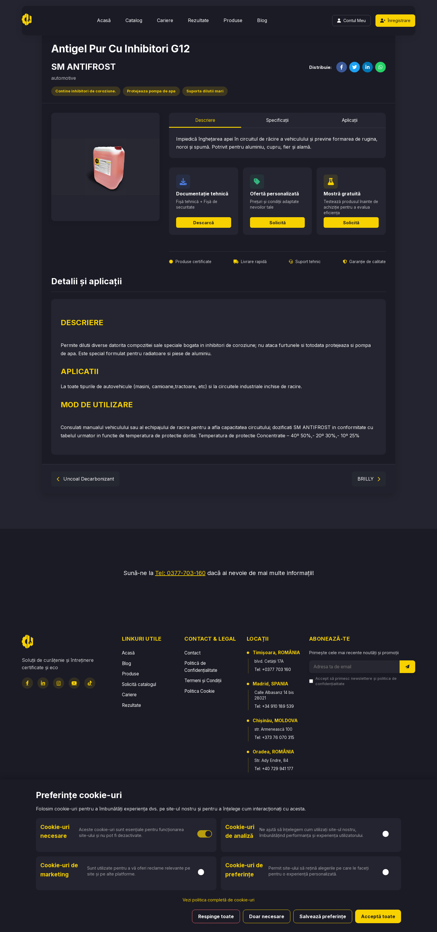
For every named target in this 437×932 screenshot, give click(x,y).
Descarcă (203, 222)
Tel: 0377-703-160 (180, 573)
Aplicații (349, 120)
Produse (233, 20)
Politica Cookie (199, 691)
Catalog (133, 20)
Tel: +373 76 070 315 (274, 737)
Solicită (277, 222)
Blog (262, 20)
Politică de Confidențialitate (200, 666)
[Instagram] (58, 683)
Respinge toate (216, 916)
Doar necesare (266, 916)
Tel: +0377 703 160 (272, 669)
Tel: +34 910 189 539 (274, 706)
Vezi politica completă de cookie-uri (218, 899)
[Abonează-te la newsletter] (407, 666)
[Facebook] (27, 683)
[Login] (351, 20)
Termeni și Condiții (202, 680)
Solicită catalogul (139, 684)
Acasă (104, 20)
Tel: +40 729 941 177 (273, 768)
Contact (192, 653)
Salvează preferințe (322, 916)
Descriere (205, 120)
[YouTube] (74, 683)
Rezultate (198, 20)
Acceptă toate (378, 916)
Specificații (277, 120)
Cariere (165, 20)
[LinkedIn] (43, 683)
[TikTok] (89, 683)
